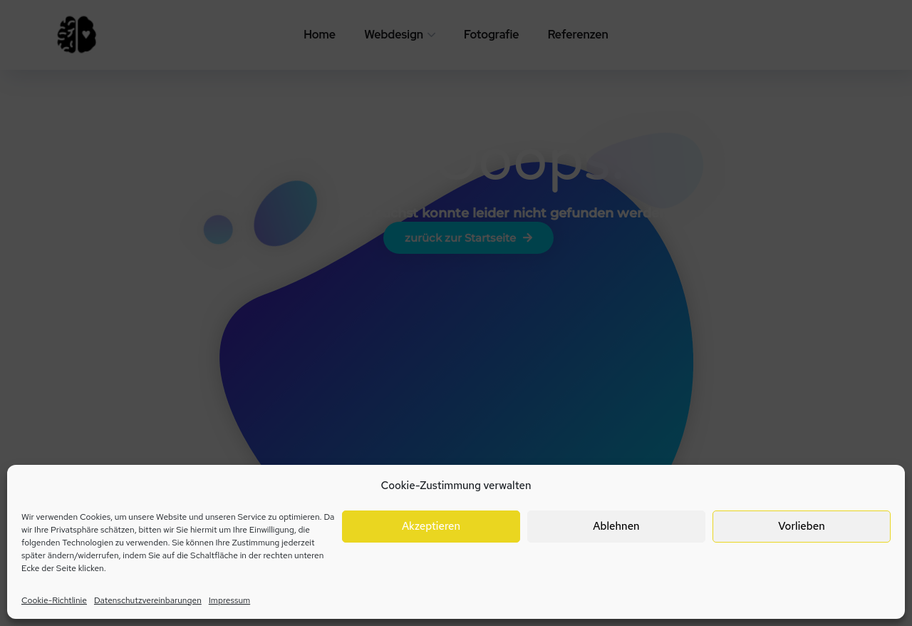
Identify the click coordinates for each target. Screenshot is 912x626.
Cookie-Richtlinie (54, 600)
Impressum (229, 600)
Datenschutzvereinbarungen (148, 600)
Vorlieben (801, 526)
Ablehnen (616, 526)
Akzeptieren (431, 526)
